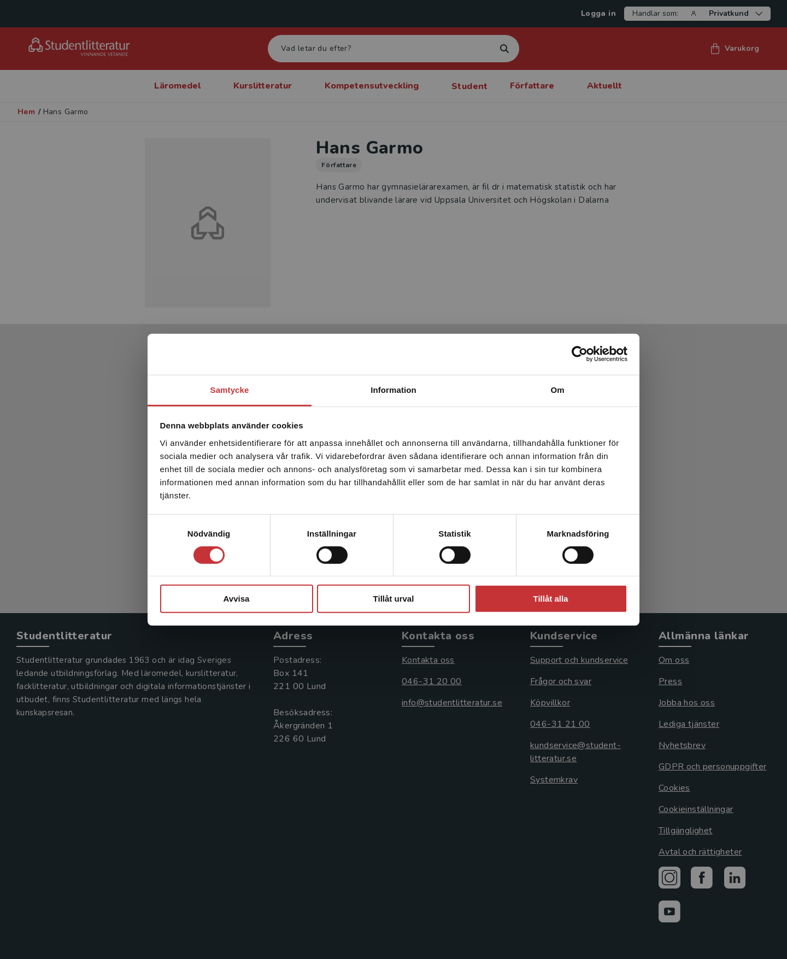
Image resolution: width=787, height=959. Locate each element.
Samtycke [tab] (229, 389)
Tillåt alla (550, 598)
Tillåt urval (393, 598)
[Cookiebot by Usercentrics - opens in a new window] (579, 354)
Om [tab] (557, 389)
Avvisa (237, 598)
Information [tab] (393, 389)
